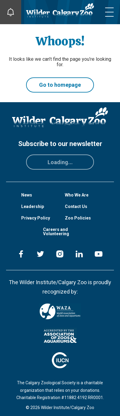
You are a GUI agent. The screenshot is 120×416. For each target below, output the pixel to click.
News (26, 195)
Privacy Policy (35, 218)
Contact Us (76, 206)
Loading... (60, 162)
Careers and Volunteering (56, 231)
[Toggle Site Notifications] (10, 12)
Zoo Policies (78, 218)
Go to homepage (60, 85)
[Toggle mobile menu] (109, 12)
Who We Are (76, 195)
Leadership (32, 206)
